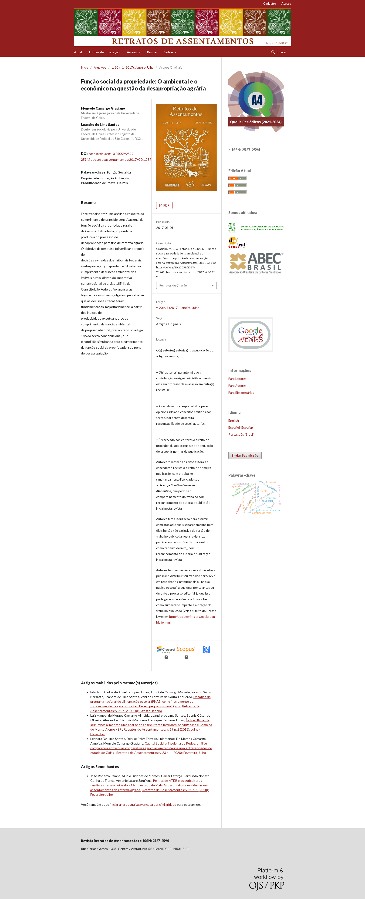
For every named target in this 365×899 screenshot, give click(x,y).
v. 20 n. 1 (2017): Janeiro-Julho (133, 67)
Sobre (169, 52)
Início (84, 67)
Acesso (286, 3)
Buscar (152, 52)
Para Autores (237, 386)
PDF (166, 205)
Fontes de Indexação (104, 52)
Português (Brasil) (241, 434)
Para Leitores (237, 379)
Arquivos (133, 52)
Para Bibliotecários (241, 392)
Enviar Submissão (245, 455)
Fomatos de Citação (173, 285)
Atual (78, 52)
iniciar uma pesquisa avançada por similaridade (143, 804)
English (233, 420)
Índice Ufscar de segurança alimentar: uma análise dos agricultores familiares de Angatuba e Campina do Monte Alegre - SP (151, 724)
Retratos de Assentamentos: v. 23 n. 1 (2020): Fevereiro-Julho (161, 753)
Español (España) (240, 427)
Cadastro (269, 3)
